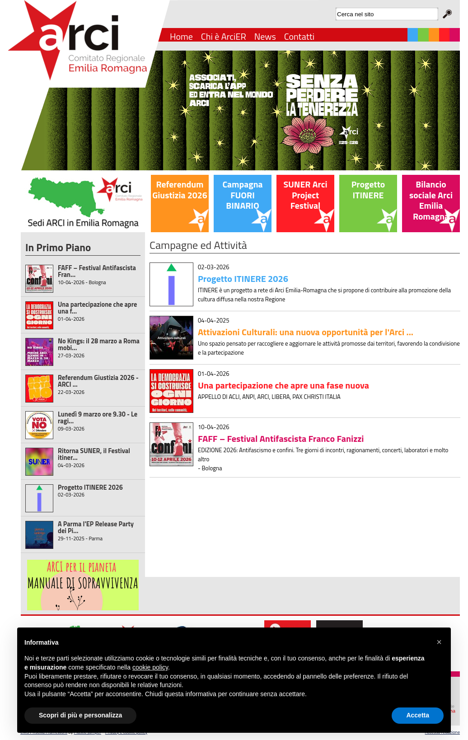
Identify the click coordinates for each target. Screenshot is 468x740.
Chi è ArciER (223, 36)
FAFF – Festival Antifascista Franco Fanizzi (281, 438)
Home (181, 36)
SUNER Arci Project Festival (305, 195)
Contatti (299, 36)
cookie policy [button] (150, 667)
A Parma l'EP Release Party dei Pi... (96, 527)
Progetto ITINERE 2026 (90, 487)
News (265, 36)
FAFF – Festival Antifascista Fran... (97, 271)
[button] (439, 642)
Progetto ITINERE (368, 190)
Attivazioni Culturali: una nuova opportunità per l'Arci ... (305, 332)
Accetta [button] (417, 715)
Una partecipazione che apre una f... (97, 308)
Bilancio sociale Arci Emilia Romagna (431, 200)
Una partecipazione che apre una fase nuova (283, 385)
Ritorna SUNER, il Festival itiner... (94, 454)
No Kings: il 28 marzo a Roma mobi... (99, 344)
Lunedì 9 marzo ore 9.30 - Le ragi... (97, 417)
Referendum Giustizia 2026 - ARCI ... (98, 381)
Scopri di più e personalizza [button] (80, 715)
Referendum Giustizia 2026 (179, 190)
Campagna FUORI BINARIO (242, 195)
